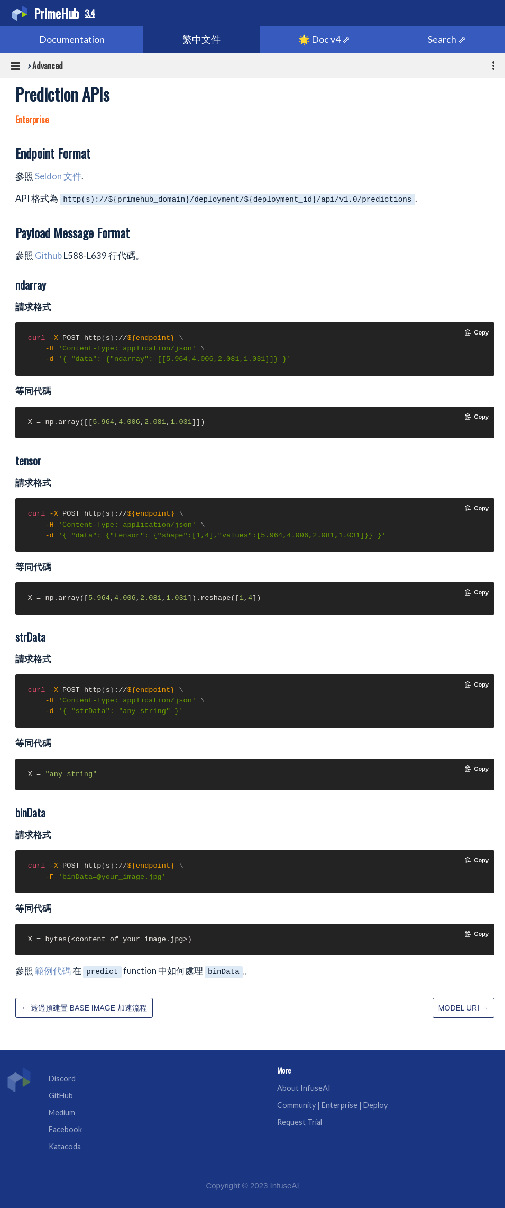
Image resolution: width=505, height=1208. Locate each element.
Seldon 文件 (58, 176)
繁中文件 (201, 39)
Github (48, 255)
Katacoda (65, 1146)
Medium (62, 1112)
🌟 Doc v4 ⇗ (324, 39)
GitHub (61, 1095)
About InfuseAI (303, 1088)
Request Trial (299, 1121)
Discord (62, 1078)
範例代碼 (53, 970)
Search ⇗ (447, 39)
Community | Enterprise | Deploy (332, 1105)
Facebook (65, 1129)
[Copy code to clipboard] (476, 332)
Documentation (72, 39)
